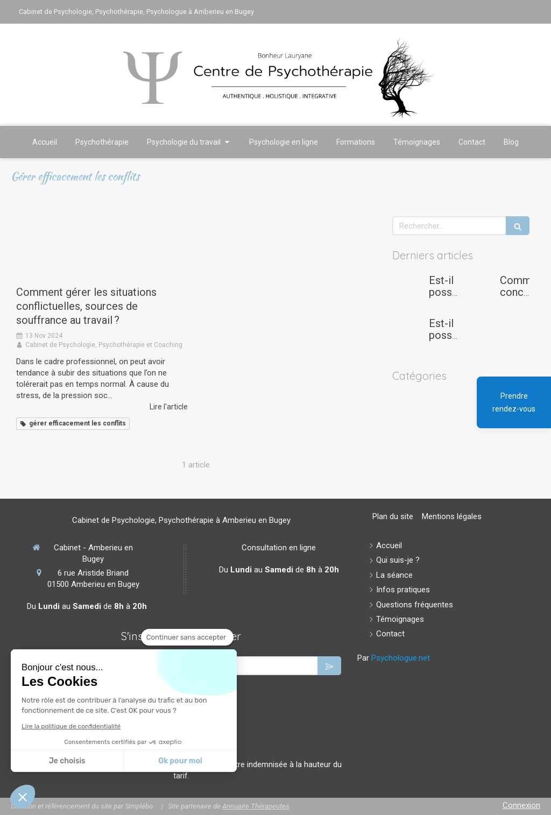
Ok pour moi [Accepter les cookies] (180, 761)
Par (393, 658)
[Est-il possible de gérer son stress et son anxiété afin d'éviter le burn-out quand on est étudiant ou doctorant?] (408, 291)
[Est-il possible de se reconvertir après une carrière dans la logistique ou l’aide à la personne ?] (408, 334)
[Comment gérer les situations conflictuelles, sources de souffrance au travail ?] (102, 245)
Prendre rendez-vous (513, 402)
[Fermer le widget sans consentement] (187, 637)
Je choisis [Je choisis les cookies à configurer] (67, 761)
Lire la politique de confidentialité (71, 726)
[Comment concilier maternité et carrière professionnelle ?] (479, 291)
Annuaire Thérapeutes (255, 806)
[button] (23, 797)
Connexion (521, 805)
